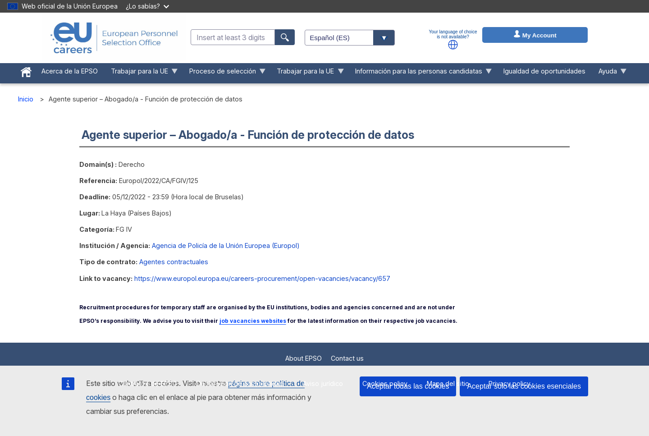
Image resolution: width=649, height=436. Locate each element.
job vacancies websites (252, 320)
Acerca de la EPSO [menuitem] (69, 71)
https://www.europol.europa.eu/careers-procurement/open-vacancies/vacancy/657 (262, 278)
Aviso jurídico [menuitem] (323, 383)
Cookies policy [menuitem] (384, 383)
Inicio (25, 99)
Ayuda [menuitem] (609, 73)
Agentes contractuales (173, 262)
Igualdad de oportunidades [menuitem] (544, 71)
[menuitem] (26, 70)
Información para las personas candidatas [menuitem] (420, 73)
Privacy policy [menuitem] (509, 383)
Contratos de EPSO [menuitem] (148, 383)
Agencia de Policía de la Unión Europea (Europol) (226, 245)
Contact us (347, 358)
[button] (453, 44)
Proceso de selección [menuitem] (224, 73)
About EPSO (303, 358)
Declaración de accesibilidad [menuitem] (240, 383)
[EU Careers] (114, 37)
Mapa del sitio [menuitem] (448, 383)
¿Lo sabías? (147, 6)
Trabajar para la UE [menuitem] (141, 73)
